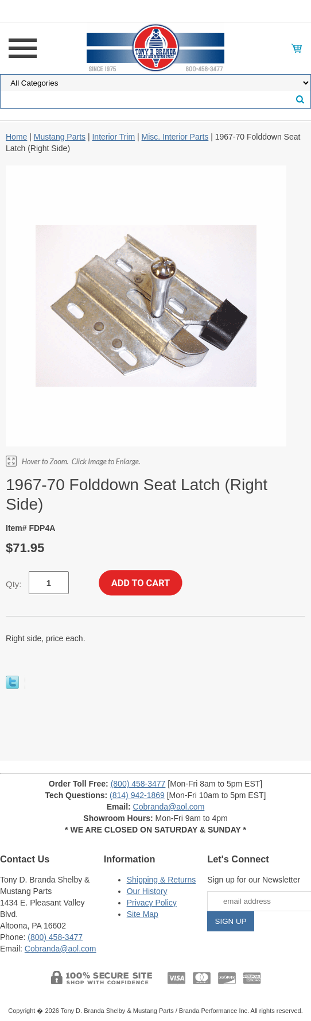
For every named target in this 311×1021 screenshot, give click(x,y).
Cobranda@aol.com (169, 806)
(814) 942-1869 (137, 795)
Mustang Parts (59, 136)
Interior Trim (113, 136)
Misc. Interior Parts (175, 136)
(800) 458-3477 (138, 783)
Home (16, 136)
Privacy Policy (152, 902)
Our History (147, 891)
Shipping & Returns (161, 879)
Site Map (142, 914)
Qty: (14, 584)
